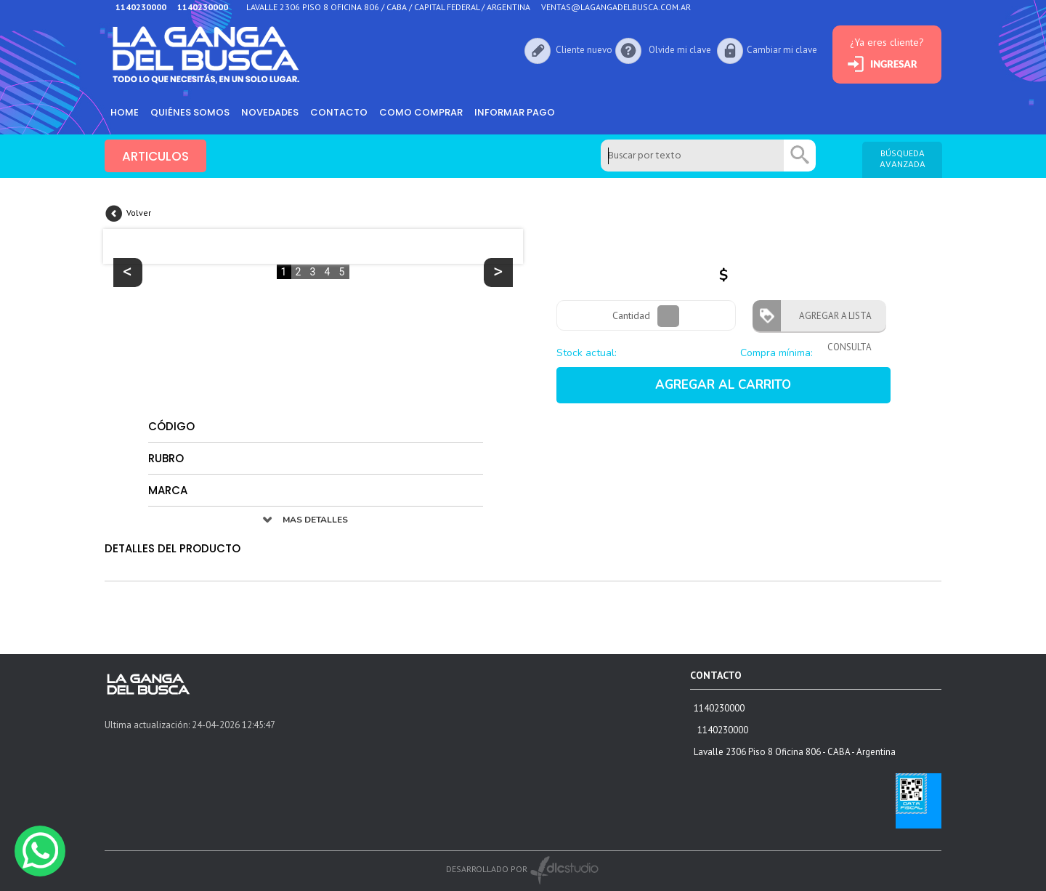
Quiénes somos (190, 112)
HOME (124, 112)
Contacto (339, 112)
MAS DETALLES (315, 519)
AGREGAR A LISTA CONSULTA (831, 320)
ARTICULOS (155, 156)
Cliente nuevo (584, 50)
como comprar (421, 112)
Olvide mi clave (680, 50)
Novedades (270, 112)
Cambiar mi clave (782, 50)
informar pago (514, 112)
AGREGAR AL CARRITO (723, 384)
